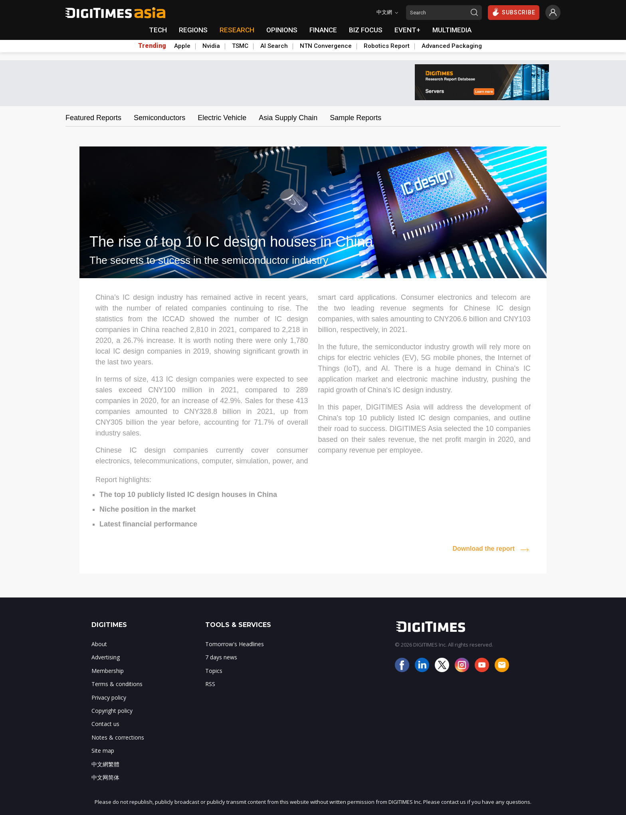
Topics (213, 671)
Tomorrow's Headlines (234, 644)
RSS (210, 684)
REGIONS (193, 30)
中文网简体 (105, 777)
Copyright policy (112, 710)
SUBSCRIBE (513, 12)
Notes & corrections (117, 737)
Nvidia (211, 45)
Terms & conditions (117, 684)
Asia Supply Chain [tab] (288, 118)
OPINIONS (281, 30)
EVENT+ (407, 30)
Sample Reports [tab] (355, 118)
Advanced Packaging (452, 45)
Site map (102, 750)
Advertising (105, 657)
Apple (182, 45)
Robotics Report (387, 45)
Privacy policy (108, 697)
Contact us (105, 724)
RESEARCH (237, 30)
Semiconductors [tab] (159, 118)
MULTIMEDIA (451, 30)
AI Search (274, 45)
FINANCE (323, 30)
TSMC (240, 45)
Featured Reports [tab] (93, 118)
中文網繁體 (105, 764)
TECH (158, 30)
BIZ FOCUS (365, 30)
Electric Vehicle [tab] (222, 118)
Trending (152, 45)
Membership (107, 671)
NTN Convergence (326, 45)
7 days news (221, 657)
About (99, 644)
